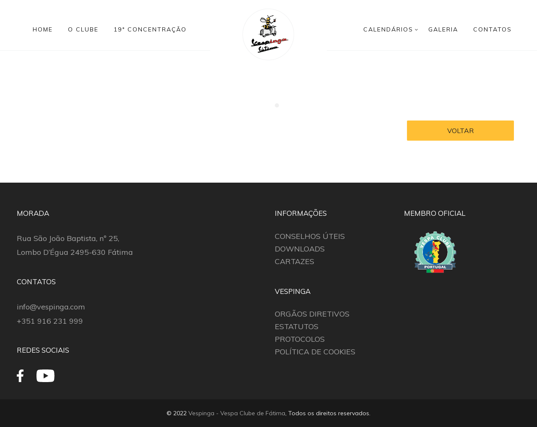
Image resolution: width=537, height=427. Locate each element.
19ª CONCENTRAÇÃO (150, 29)
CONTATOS (492, 29)
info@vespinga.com (51, 307)
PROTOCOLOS (300, 339)
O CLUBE (83, 29)
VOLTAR (460, 130)
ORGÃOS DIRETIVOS (312, 314)
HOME (43, 29)
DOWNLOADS (300, 249)
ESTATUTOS (296, 326)
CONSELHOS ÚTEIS (310, 236)
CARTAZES (294, 261)
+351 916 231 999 (50, 321)
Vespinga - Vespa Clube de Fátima (236, 413)
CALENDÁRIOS (388, 29)
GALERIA (443, 29)
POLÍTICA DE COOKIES (315, 351)
